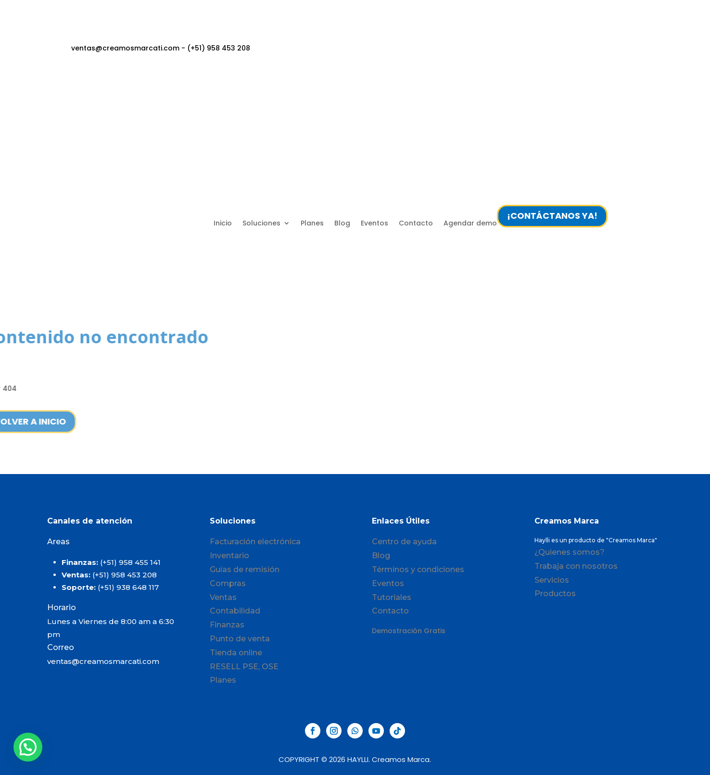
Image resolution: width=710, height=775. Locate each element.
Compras (228, 583)
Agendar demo (470, 223)
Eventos (374, 223)
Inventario (229, 555)
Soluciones (261, 223)
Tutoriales (391, 597)
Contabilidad (235, 610)
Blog (342, 223)
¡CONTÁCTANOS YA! (552, 216)
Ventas (223, 597)
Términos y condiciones (418, 569)
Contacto (416, 223)
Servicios (551, 580)
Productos (555, 593)
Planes (312, 223)
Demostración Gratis (408, 631)
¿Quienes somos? (569, 552)
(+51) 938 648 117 (128, 587)
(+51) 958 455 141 (130, 562)
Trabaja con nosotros (576, 566)
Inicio (223, 223)
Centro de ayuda (404, 541)
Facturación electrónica (255, 541)
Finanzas (227, 624)
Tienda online (236, 652)
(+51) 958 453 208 (124, 574)
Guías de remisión (244, 569)
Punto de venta (240, 638)
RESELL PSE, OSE (244, 666)
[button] (27, 747)
